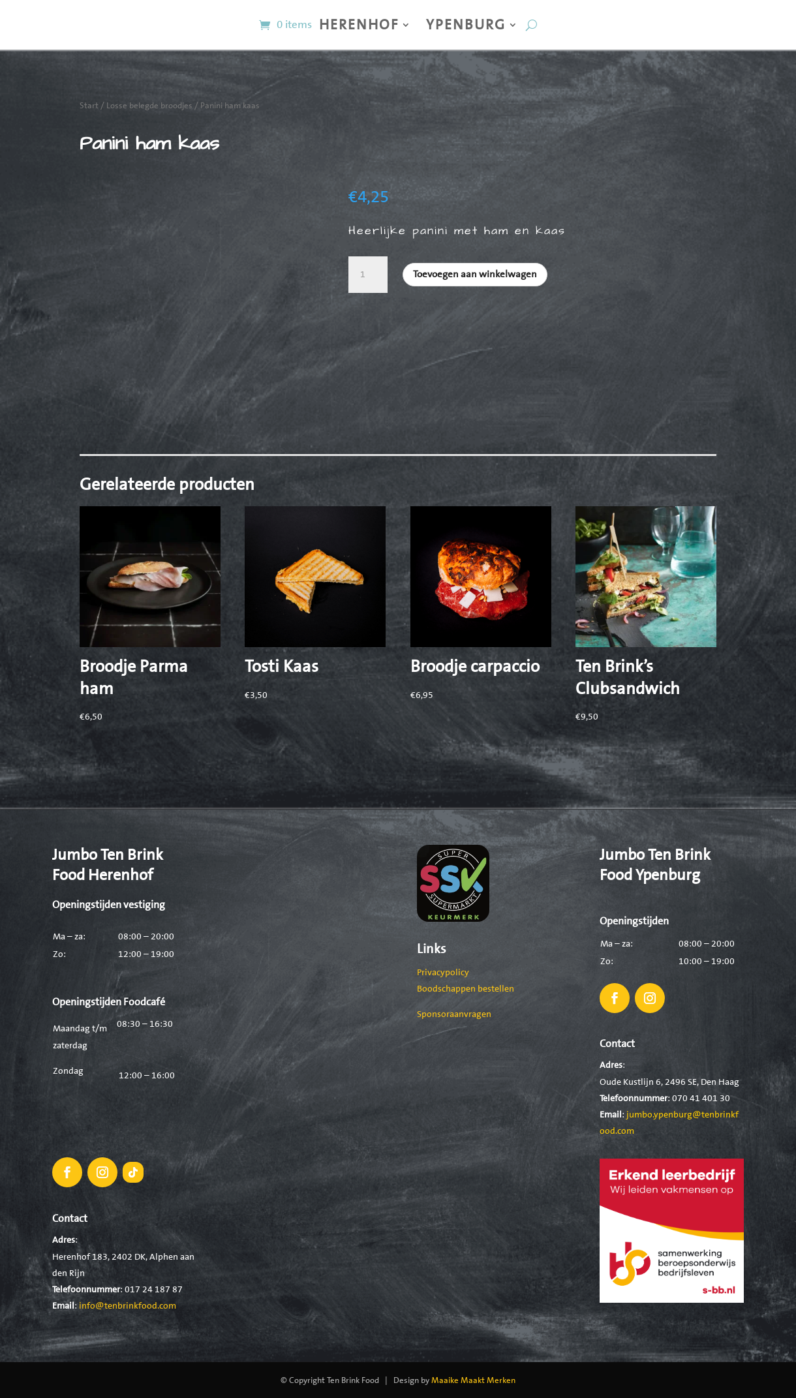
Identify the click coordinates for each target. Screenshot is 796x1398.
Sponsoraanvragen (454, 1014)
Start (89, 105)
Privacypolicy (443, 972)
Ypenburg (466, 25)
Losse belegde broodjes (149, 105)
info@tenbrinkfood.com (127, 1305)
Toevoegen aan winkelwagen (475, 274)
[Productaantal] (368, 274)
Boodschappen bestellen (465, 988)
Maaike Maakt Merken (473, 1380)
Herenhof (359, 25)
